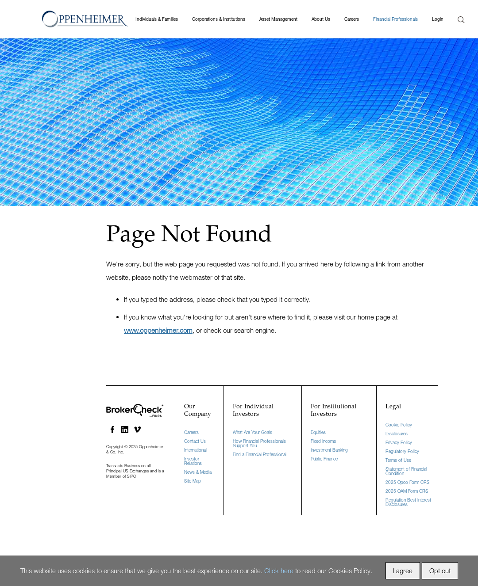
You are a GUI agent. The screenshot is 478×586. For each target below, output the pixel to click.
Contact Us (195, 441)
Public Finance (324, 459)
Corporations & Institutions (218, 19)
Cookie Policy (398, 424)
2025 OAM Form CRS (406, 491)
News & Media (198, 472)
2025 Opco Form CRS (407, 482)
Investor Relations (193, 461)
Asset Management (278, 19)
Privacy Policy (398, 442)
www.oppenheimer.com (158, 330)
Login (437, 19)
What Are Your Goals (252, 432)
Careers (351, 19)
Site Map (192, 481)
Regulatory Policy (402, 451)
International (195, 450)
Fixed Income (323, 441)
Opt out (440, 571)
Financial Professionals (395, 19)
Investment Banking (329, 450)
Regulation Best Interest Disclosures (408, 502)
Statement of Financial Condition (406, 471)
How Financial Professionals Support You (259, 443)
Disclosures (396, 433)
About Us (321, 19)
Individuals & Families (156, 19)
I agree (402, 571)
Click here (278, 571)
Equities (318, 432)
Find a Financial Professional (259, 454)
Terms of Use (398, 460)
